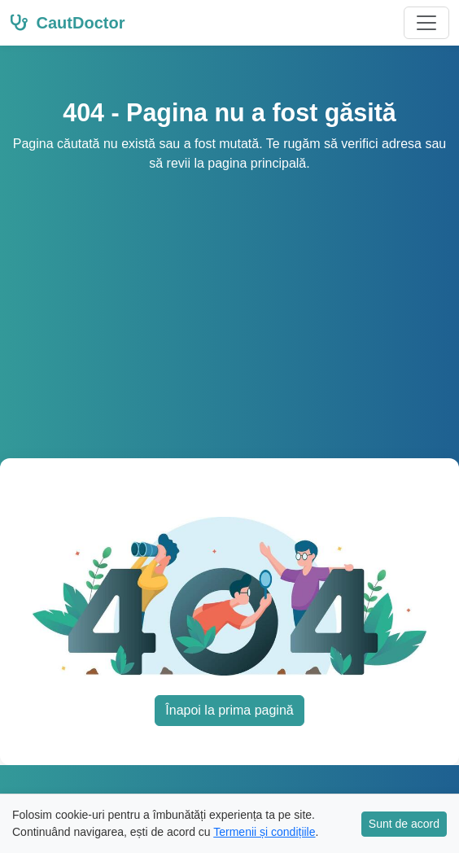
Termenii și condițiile (264, 831)
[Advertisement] (229, 295)
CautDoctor (67, 23)
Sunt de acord (404, 823)
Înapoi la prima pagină (229, 710)
